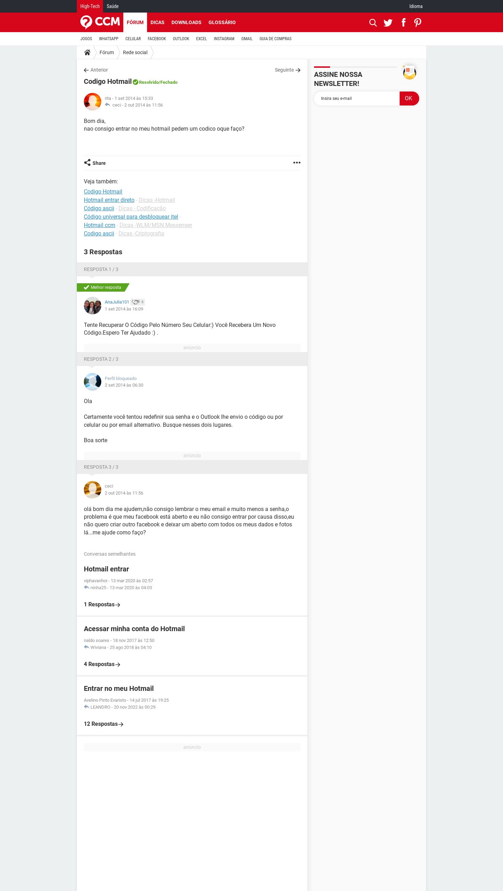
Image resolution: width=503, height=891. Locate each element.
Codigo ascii (99, 233)
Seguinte (284, 70)
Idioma (416, 6)
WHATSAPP (108, 38)
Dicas (158, 22)
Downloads (187, 22)
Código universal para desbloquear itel (131, 216)
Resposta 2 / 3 (101, 359)
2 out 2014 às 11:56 (143, 105)
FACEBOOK (157, 38)
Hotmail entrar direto (109, 200)
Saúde (112, 6)
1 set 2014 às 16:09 (124, 309)
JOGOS (86, 38)
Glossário (222, 22)
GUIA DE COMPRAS (275, 38)
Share (99, 163)
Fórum (135, 22)
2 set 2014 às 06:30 (124, 385)
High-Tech (90, 6)
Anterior (99, 70)
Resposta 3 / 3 (101, 467)
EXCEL (201, 38)
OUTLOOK (181, 38)
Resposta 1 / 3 (101, 269)
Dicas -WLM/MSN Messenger (155, 225)
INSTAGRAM (224, 38)
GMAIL (247, 38)
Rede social (135, 52)
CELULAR (133, 38)
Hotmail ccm (99, 225)
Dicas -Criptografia (141, 233)
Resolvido (149, 82)
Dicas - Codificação (142, 208)
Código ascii (99, 208)
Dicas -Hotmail (157, 200)
